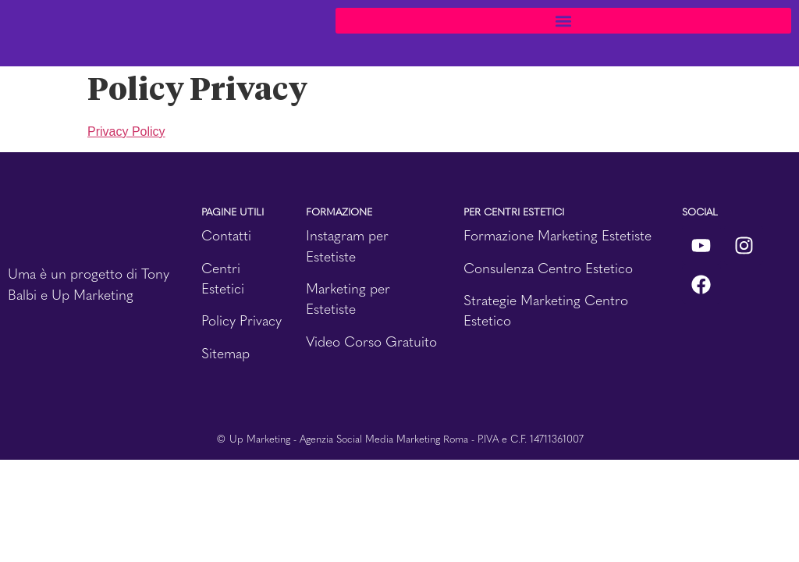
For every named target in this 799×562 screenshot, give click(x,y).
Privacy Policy (126, 131)
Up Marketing (92, 294)
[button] (563, 21)
